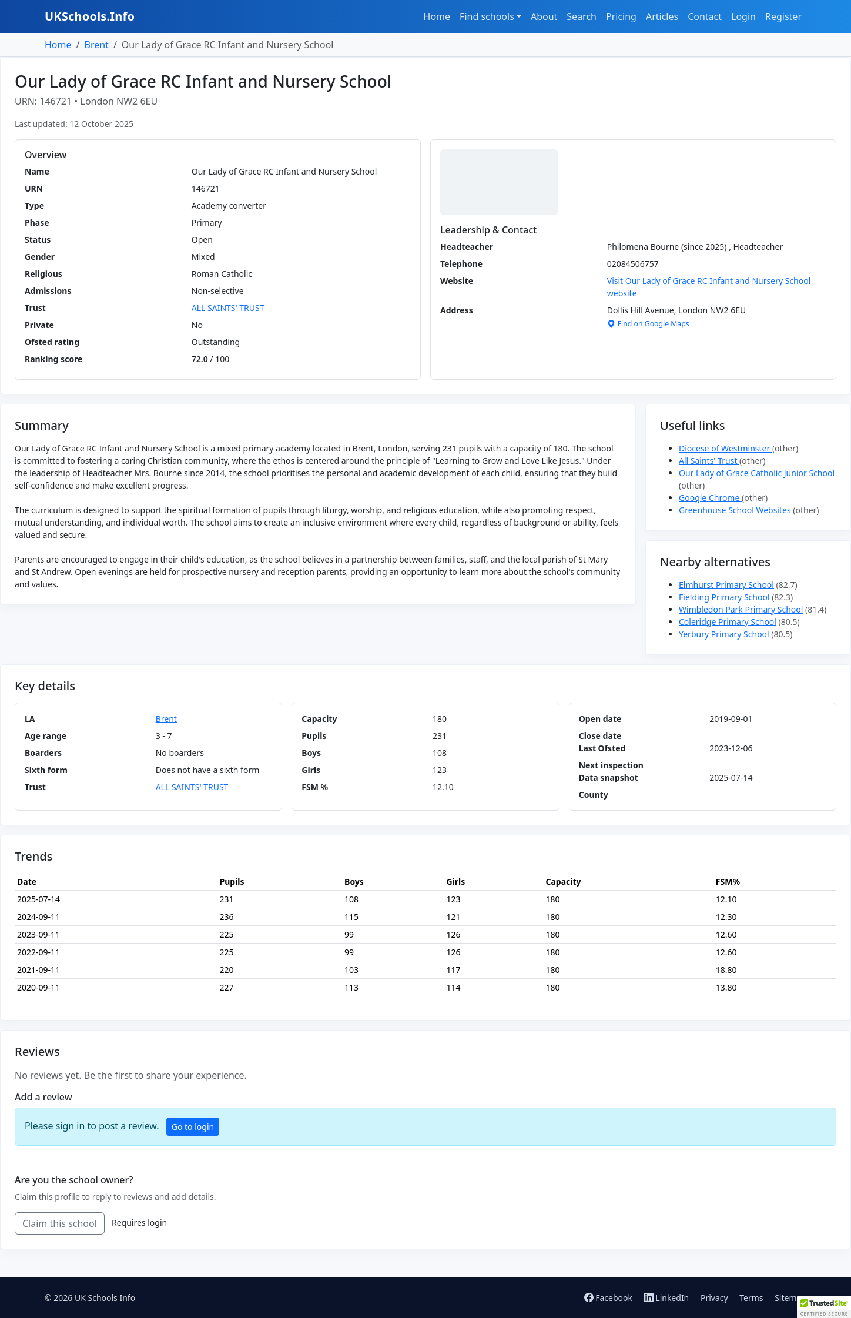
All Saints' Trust (709, 460)
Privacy (714, 1297)
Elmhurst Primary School (726, 584)
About (544, 16)
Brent (96, 44)
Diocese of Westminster (725, 448)
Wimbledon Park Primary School (741, 609)
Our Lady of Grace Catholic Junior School (757, 473)
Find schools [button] (487, 16)
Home (437, 16)
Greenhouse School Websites (736, 510)
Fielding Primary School (724, 597)
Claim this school (59, 1223)
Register (783, 16)
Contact (705, 16)
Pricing (621, 16)
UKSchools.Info (90, 16)
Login (743, 16)
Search (582, 16)
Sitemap (790, 1297)
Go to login (193, 1126)
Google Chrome (710, 497)
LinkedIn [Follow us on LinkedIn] (667, 1297)
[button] (824, 1307)
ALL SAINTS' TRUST (228, 307)
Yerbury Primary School (724, 634)
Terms (751, 1297)
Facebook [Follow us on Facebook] (609, 1297)
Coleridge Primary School (727, 621)
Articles (662, 16)
